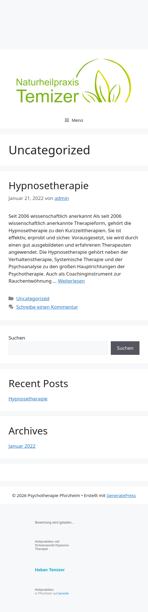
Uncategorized (32, 298)
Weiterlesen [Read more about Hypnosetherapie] (71, 281)
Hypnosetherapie (49, 185)
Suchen (17, 337)
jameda (64, 593)
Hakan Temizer (50, 569)
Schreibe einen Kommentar (47, 307)
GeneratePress (121, 495)
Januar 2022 (22, 446)
